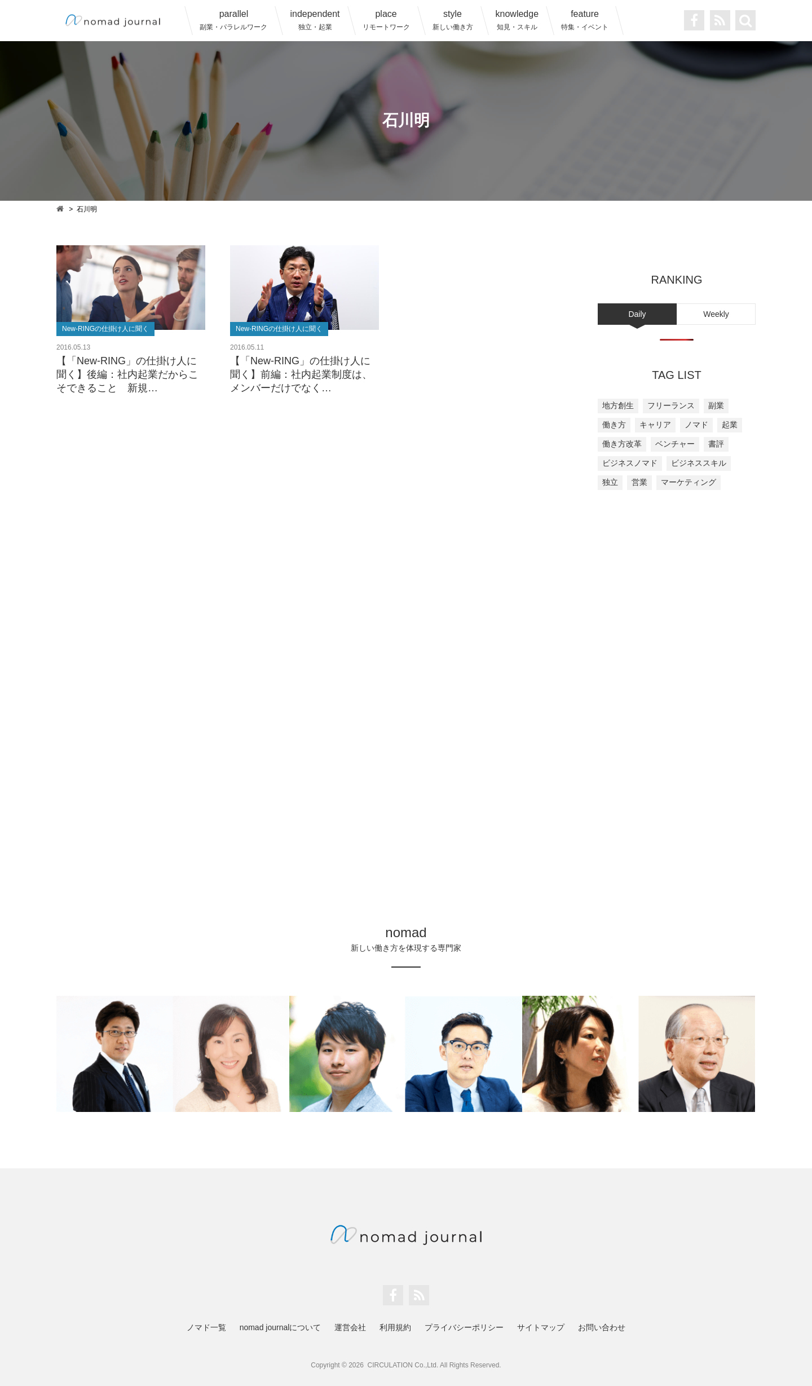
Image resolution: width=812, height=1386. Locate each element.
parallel (233, 20)
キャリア (655, 424)
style (453, 20)
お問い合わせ (601, 1327)
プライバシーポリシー (464, 1327)
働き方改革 (622, 443)
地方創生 (618, 405)
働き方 (614, 424)
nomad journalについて (280, 1327)
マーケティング (688, 482)
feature (584, 20)
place (386, 20)
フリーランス (671, 405)
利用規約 (395, 1327)
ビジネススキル (698, 462)
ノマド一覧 (206, 1327)
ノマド (696, 424)
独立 (610, 482)
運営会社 (350, 1327)
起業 (730, 424)
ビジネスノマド (629, 462)
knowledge (517, 20)
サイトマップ (540, 1327)
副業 (716, 405)
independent (314, 20)
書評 (716, 443)
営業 (639, 482)
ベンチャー (675, 443)
